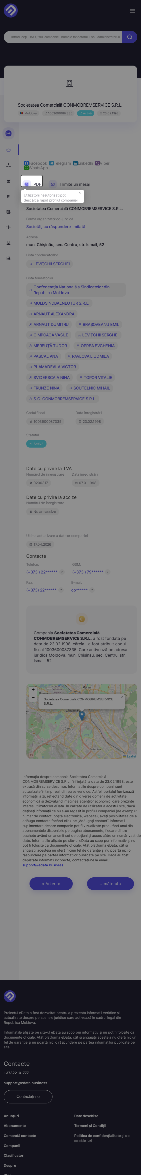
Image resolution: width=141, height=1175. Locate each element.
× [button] (79, 194)
